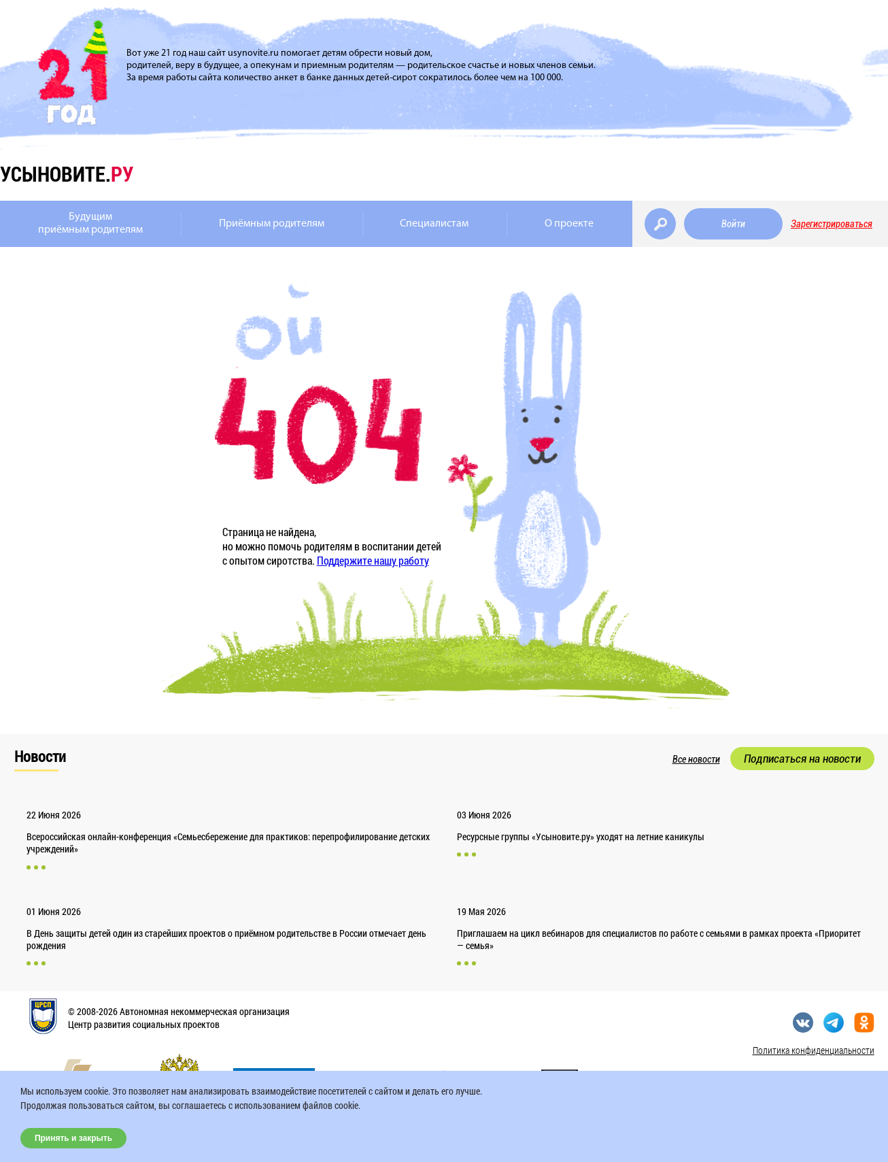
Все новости (696, 759)
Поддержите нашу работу (373, 560)
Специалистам (434, 223)
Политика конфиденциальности (813, 1050)
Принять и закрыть (73, 1138)
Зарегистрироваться (831, 223)
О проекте (569, 223)
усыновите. (66, 174)
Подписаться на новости (802, 758)
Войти (733, 223)
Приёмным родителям (271, 223)
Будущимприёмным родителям (90, 223)
